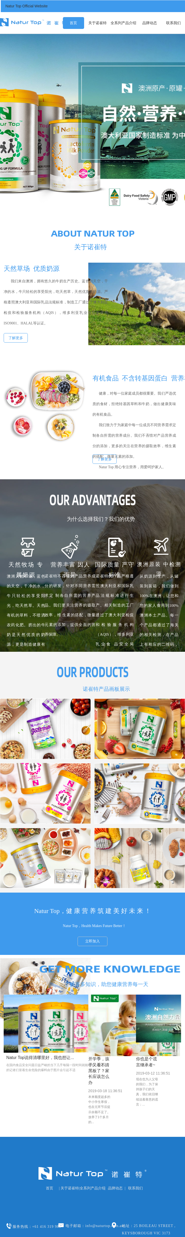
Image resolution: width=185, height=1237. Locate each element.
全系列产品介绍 (123, 23)
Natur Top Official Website (27, 6)
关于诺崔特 (97, 23)
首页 (73, 23)
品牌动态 (149, 23)
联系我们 (173, 23)
